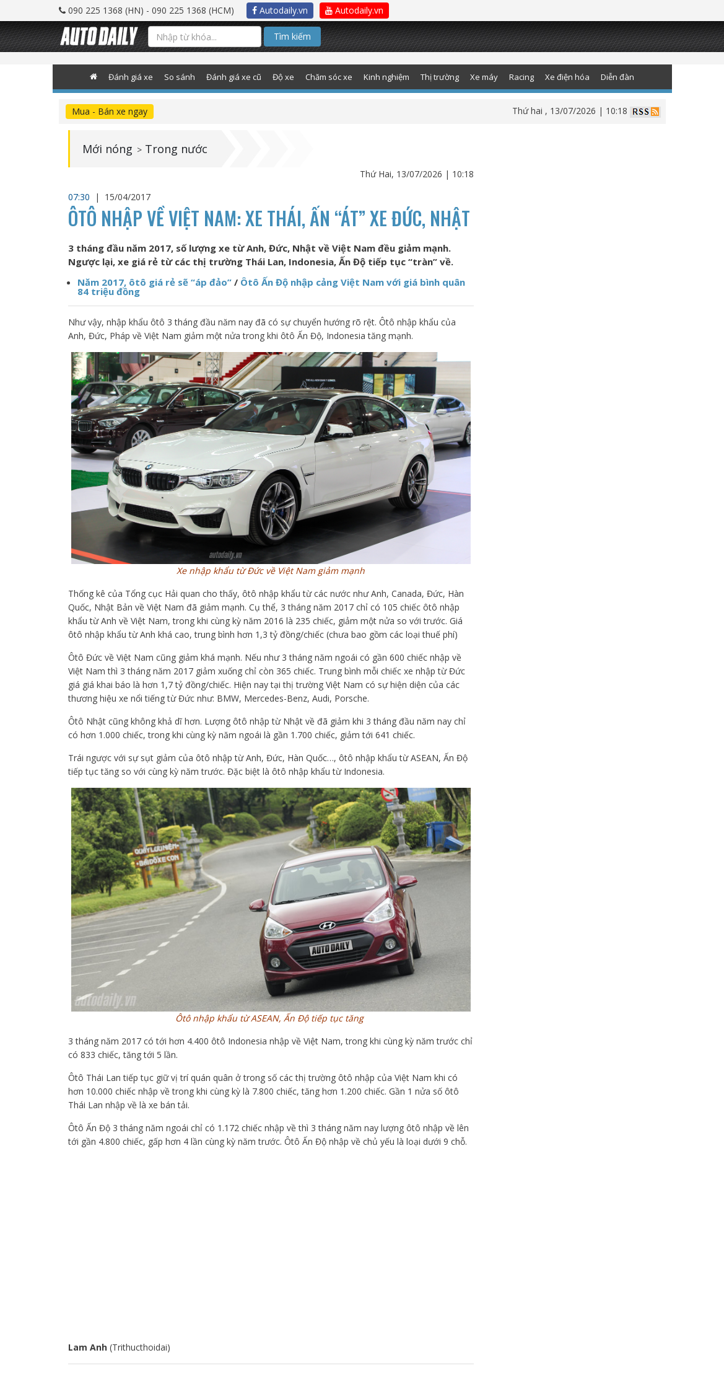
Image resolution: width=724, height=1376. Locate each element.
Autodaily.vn (280, 10)
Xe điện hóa (567, 76)
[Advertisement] (270, 1244)
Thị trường (440, 76)
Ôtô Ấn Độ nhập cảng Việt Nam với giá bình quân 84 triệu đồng (271, 287)
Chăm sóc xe (328, 76)
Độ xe (283, 76)
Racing (521, 76)
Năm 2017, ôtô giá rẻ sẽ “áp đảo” (154, 282)
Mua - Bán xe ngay (109, 111)
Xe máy (484, 76)
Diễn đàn (617, 76)
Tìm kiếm (292, 36)
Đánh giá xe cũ (233, 76)
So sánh (179, 76)
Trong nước (176, 148)
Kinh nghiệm (386, 76)
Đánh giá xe (130, 76)
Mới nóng (107, 148)
